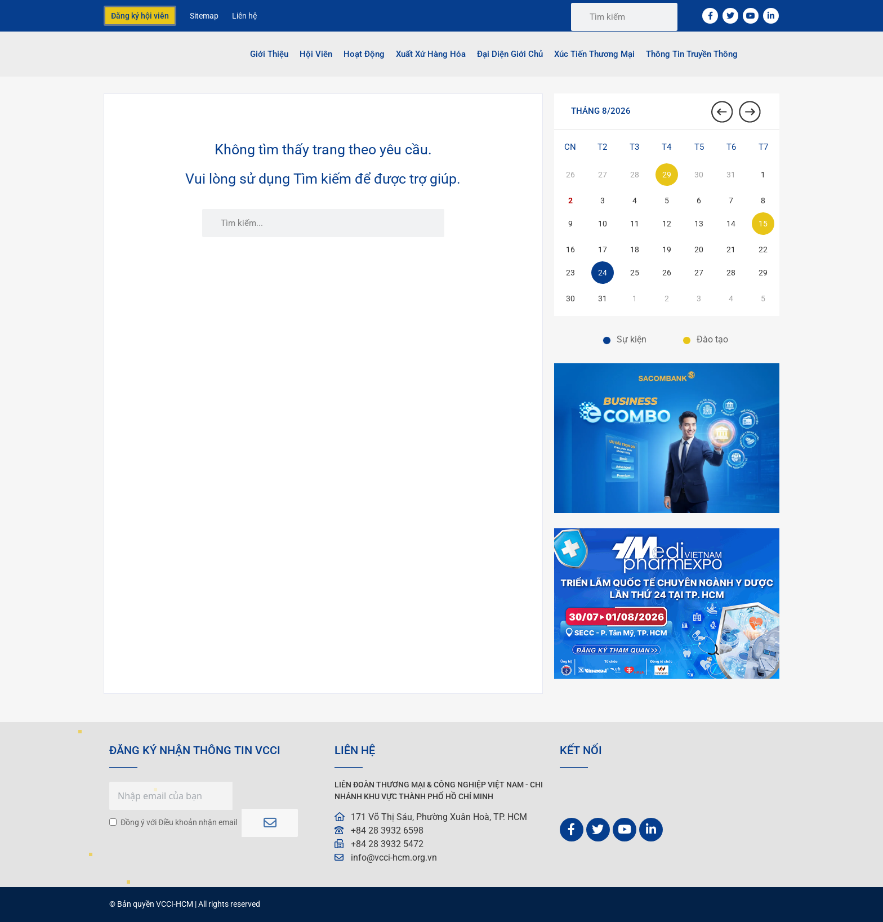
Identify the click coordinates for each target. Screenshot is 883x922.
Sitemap (204, 15)
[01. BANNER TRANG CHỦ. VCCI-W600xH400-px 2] (666, 510)
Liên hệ (244, 15)
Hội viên (316, 54)
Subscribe (270, 815)
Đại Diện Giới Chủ (510, 54)
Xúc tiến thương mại (594, 54)
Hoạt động (364, 54)
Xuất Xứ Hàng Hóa (431, 54)
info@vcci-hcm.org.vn (394, 857)
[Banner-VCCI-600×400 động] (666, 675)
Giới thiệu (269, 54)
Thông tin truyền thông (692, 54)
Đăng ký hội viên (140, 15)
